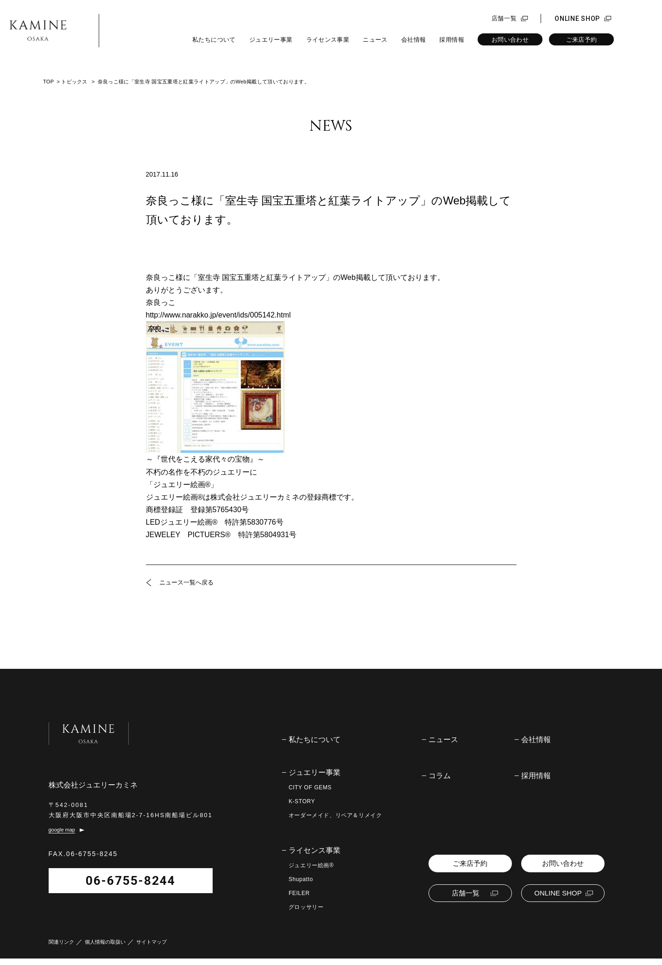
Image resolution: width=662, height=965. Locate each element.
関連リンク (61, 948)
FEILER (299, 893)
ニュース (375, 40)
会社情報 (413, 40)
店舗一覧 (504, 18)
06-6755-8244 (110, 887)
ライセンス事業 (328, 40)
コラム (440, 776)
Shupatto (301, 879)
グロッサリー (306, 907)
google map (62, 836)
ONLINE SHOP (577, 18)
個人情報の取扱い (105, 948)
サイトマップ (151, 948)
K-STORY (302, 801)
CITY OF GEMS (310, 787)
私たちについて (214, 40)
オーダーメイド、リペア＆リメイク (335, 815)
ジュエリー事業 (271, 40)
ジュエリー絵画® (311, 865)
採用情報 (451, 40)
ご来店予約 (581, 39)
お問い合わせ (510, 39)
